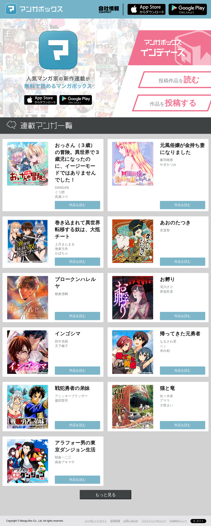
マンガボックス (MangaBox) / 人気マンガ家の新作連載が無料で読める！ (34, 9)
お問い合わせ (130, 521)
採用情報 (115, 521)
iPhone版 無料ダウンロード (146, 9)
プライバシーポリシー (154, 521)
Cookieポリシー (178, 521)
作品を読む (77, 205)
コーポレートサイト (96, 521)
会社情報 (108, 9)
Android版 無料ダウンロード (188, 9)
